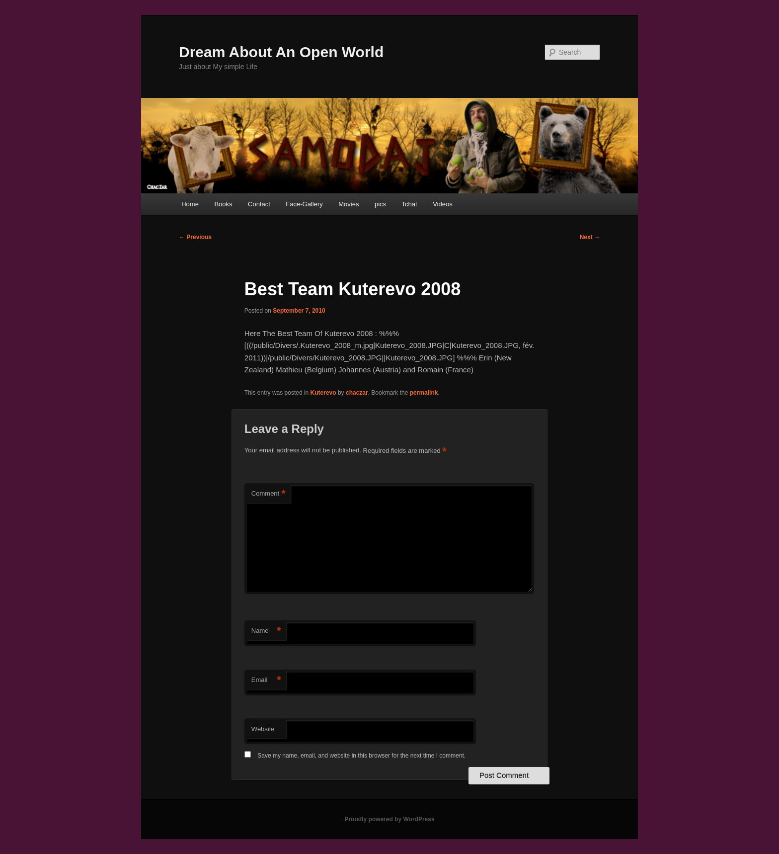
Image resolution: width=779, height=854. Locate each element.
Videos (443, 204)
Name (266, 631)
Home (190, 204)
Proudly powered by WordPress (389, 819)
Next (590, 237)
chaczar (357, 392)
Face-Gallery (304, 204)
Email (266, 680)
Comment (268, 494)
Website (263, 729)
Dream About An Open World (281, 52)
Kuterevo (323, 392)
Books (223, 204)
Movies (348, 204)
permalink (424, 392)
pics (380, 204)
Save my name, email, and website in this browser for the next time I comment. (361, 755)
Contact (259, 204)
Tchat (409, 204)
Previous (195, 237)
